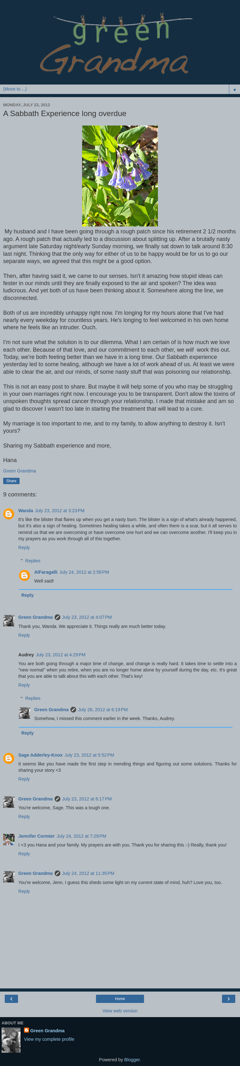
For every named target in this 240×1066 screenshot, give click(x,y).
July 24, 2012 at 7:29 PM (81, 836)
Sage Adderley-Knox (40, 755)
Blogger (132, 1059)
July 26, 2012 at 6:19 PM (103, 709)
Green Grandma (35, 617)
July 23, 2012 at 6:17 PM (87, 798)
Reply (24, 547)
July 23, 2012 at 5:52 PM (89, 755)
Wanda (25, 510)
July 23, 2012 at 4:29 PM (61, 654)
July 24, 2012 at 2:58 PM (84, 572)
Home (120, 999)
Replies (32, 560)
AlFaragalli (45, 572)
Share (11, 481)
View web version (120, 1010)
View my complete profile (49, 1039)
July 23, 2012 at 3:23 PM (60, 510)
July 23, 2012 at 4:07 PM (87, 617)
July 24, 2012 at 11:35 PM (88, 873)
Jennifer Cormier (36, 836)
